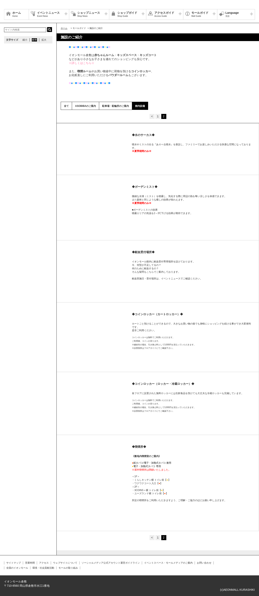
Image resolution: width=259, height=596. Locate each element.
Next (122, 135)
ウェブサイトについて (65, 562)
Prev (68, 135)
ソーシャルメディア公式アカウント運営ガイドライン (111, 562)
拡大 (43, 39)
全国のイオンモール (17, 567)
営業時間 (30, 562)
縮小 (24, 39)
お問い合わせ (204, 562)
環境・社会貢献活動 (43, 567)
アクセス (44, 562)
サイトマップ (13, 562)
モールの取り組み (68, 567)
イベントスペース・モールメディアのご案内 (168, 562)
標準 (34, 39)
